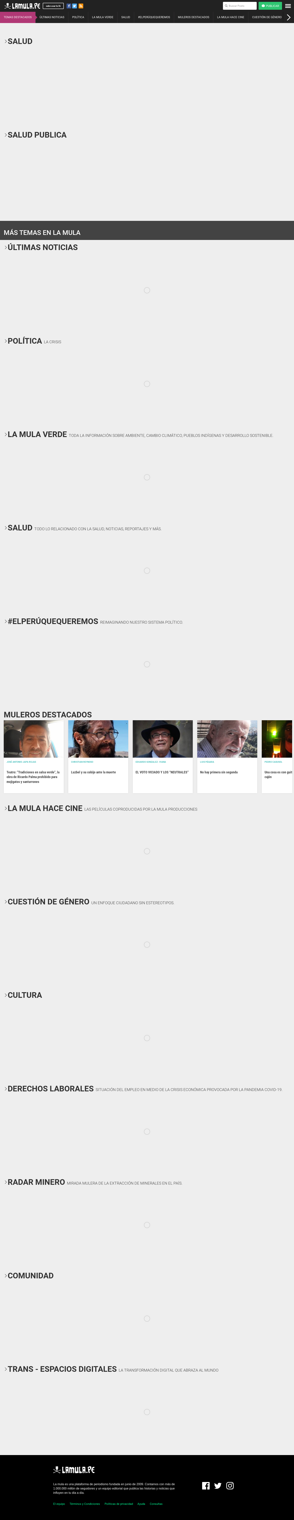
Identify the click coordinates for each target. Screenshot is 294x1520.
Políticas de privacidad (119, 1504)
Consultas (156, 1504)
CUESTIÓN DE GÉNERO (267, 17)
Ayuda (141, 1504)
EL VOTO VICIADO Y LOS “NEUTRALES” (162, 772)
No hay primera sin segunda (219, 772)
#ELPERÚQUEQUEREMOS (154, 17)
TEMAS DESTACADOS (18, 17)
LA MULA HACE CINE (230, 17)
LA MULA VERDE (102, 17)
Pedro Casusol (273, 762)
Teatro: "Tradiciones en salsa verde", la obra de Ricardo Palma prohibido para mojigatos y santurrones (33, 776)
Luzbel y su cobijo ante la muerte (93, 772)
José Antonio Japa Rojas (21, 762)
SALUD (125, 17)
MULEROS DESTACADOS (193, 17)
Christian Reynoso (82, 762)
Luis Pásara (207, 762)
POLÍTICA (78, 17)
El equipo (59, 1504)
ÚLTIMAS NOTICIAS (52, 17)
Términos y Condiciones (85, 1504)
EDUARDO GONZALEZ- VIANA (151, 762)
